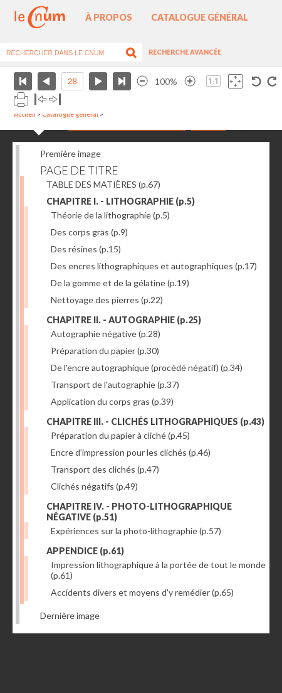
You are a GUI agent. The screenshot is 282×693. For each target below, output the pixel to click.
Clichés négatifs (94, 486)
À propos (108, 17)
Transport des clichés (105, 469)
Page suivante (98, 81)
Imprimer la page (21, 99)
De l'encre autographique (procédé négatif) (147, 367)
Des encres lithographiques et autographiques (154, 266)
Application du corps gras (112, 401)
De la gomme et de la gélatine (120, 282)
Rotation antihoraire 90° (256, 81)
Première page (23, 81)
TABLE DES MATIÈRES (103, 184)
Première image (70, 153)
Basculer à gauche (40, 99)
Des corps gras (89, 232)
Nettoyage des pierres (107, 299)
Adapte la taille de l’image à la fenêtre (235, 81)
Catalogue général (199, 17)
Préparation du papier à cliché (120, 435)
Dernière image (70, 615)
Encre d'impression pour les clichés (131, 452)
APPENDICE (85, 550)
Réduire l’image (142, 81)
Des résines (86, 249)
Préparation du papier (105, 350)
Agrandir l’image (190, 81)
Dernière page (122, 81)
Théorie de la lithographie (110, 215)
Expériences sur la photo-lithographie (136, 530)
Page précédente (47, 81)
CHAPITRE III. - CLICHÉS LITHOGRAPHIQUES (155, 421)
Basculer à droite (55, 99)
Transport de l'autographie (115, 384)
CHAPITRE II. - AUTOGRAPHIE (123, 319)
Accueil (25, 114)
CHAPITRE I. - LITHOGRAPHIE (120, 201)
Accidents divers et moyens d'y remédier (142, 592)
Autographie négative (105, 333)
